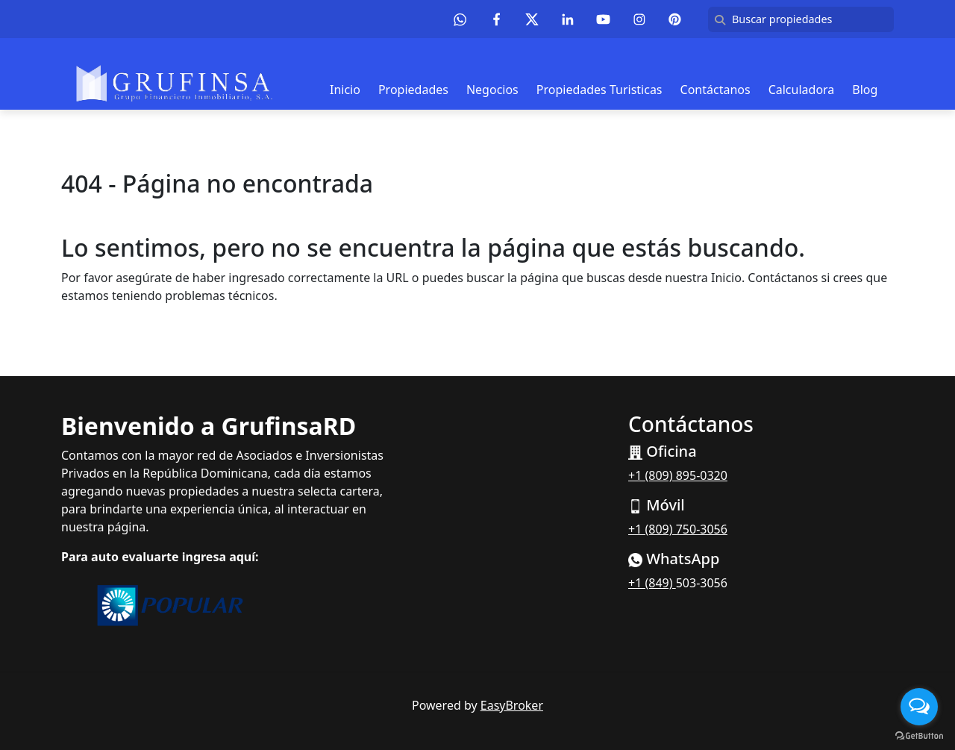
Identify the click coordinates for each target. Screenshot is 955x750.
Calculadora (801, 89)
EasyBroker (511, 705)
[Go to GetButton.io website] (919, 735)
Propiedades (413, 89)
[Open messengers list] (919, 706)
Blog (864, 89)
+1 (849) (652, 583)
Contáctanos (715, 89)
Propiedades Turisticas (599, 89)
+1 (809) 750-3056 (677, 529)
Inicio (345, 89)
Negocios (492, 89)
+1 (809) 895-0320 (677, 475)
